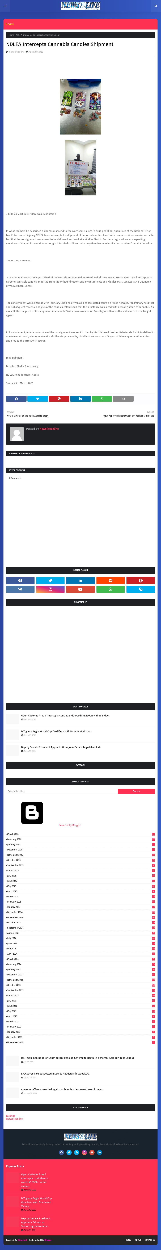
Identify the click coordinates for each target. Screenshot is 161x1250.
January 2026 (81, 844)
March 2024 (81, 959)
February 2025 (81, 901)
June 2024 (81, 943)
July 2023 (81, 1000)
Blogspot (22, 1240)
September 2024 (81, 927)
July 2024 (81, 938)
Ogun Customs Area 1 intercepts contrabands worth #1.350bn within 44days (65, 715)
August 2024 (81, 933)
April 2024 (81, 954)
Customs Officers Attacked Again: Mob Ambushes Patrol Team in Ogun (62, 1089)
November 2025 (81, 855)
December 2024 (81, 912)
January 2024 (81, 969)
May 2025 (81, 886)
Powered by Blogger (43, 825)
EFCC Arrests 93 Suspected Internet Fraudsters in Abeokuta (55, 1073)
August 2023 (81, 995)
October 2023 (81, 985)
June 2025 (81, 881)
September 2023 (81, 990)
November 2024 (81, 917)
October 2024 (81, 922)
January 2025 (81, 907)
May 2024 (81, 948)
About (138, 1240)
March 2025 (81, 896)
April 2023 (81, 1016)
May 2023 (81, 1011)
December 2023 (81, 974)
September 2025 (81, 865)
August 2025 (81, 870)
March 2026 (81, 834)
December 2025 (81, 849)
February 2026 (81, 839)
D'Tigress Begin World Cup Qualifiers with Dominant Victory (56, 731)
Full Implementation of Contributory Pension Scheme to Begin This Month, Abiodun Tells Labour (77, 1057)
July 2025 (81, 875)
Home (11, 35)
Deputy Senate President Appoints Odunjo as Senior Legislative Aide (61, 747)
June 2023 (81, 1006)
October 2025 (81, 860)
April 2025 (81, 891)
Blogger (48, 1240)
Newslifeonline (16, 52)
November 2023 (81, 980)
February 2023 (81, 1026)
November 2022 (81, 1042)
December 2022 (81, 1037)
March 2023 (81, 1021)
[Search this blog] (62, 791)
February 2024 (81, 964)
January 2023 (81, 1032)
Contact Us (150, 1240)
